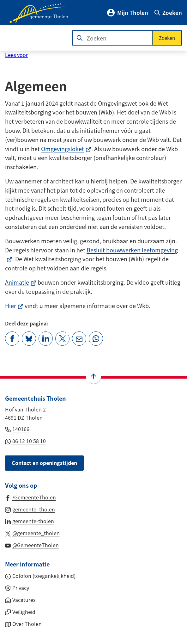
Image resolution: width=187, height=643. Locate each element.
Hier (14, 305)
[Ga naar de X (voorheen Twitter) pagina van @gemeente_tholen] (32, 533)
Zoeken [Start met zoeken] (167, 37)
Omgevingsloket (66, 149)
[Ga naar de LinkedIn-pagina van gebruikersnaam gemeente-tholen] (29, 520)
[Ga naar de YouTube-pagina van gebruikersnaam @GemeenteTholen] (32, 545)
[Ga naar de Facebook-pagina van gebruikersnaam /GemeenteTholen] (30, 497)
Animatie (20, 282)
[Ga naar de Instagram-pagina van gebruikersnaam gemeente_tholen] (30, 509)
